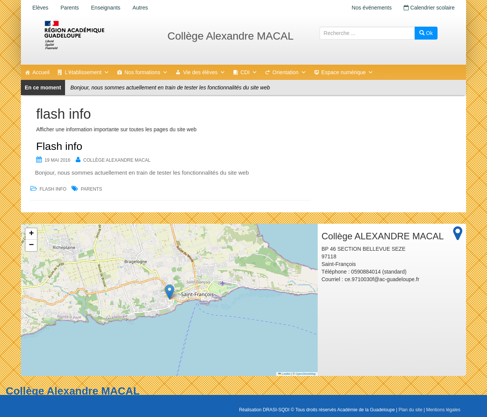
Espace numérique (347, 72)
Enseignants (105, 8)
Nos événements (372, 8)
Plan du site (410, 409)
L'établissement (87, 72)
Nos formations (146, 72)
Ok (426, 33)
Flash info (59, 146)
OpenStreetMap (306, 374)
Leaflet (284, 374)
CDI (248, 72)
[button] (169, 292)
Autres (140, 8)
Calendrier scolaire (429, 8)
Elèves (40, 8)
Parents (69, 8)
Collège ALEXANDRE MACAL (117, 160)
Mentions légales (443, 409)
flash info (53, 189)
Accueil (40, 72)
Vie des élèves (204, 72)
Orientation (289, 72)
